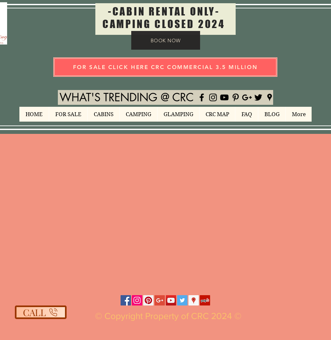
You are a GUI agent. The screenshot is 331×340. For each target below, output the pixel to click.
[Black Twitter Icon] (258, 97)
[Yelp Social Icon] (205, 300)
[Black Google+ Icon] (247, 97)
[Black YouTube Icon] (224, 97)
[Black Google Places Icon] (269, 97)
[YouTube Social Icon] (171, 300)
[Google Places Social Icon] (193, 300)
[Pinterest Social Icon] (148, 300)
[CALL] (41, 312)
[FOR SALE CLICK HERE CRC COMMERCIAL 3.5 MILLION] (165, 67)
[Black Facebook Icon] (202, 97)
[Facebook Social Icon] (126, 300)
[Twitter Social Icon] (182, 300)
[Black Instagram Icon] (213, 97)
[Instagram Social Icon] (137, 300)
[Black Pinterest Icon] (235, 97)
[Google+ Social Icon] (160, 300)
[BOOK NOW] (165, 40)
